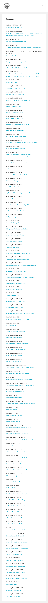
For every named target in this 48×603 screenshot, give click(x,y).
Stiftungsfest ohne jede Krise (14, 476)
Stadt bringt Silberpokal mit (14, 590)
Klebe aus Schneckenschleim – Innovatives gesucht (20, 277)
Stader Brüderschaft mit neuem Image (16, 542)
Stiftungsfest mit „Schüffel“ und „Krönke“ (17, 373)
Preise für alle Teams (11, 584)
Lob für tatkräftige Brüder (13, 421)
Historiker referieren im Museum (15, 94)
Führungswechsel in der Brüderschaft (16, 482)
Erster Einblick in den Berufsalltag (15, 500)
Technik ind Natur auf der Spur (14, 307)
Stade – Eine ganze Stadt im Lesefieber (16, 578)
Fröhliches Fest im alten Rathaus (15, 524)
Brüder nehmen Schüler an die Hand (16, 518)
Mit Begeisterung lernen (13, 217)
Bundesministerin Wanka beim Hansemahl (18, 211)
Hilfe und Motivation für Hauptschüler (17, 433)
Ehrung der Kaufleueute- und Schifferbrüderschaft (20, 313)
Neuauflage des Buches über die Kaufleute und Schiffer (21, 440)
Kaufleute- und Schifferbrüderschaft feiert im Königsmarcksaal (23, 47)
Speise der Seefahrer (11, 409)
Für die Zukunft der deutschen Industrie (17, 163)
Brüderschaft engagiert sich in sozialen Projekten (20, 367)
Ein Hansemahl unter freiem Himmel (16, 271)
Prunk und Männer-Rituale (13, 106)
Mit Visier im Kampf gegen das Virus (16, 41)
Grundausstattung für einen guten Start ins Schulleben (21, 142)
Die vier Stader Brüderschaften (14, 112)
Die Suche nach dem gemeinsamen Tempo (17, 124)
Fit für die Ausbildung (12, 181)
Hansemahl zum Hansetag (13, 361)
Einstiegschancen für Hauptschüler (16, 536)
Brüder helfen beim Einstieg (13, 596)
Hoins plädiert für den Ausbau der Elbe (17, 229)
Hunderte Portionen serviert (14, 415)
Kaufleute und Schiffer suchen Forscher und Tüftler (20, 403)
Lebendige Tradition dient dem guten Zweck (18, 154)
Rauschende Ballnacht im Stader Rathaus (17, 175)
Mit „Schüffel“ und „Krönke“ (13, 223)
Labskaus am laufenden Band (14, 169)
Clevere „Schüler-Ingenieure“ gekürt (16, 331)
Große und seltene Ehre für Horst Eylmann (18, 319)
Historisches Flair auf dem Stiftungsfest (17, 494)
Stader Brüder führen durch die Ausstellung (18, 100)
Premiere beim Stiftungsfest (14, 289)
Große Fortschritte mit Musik (14, 560)
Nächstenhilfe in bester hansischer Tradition (18, 427)
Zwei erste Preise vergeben (13, 199)
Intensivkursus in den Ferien (14, 187)
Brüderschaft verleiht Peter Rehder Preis (17, 68)
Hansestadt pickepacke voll (13, 464)
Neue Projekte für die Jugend (14, 397)
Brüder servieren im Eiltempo (14, 512)
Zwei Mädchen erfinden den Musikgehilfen (18, 205)
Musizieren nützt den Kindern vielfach (16, 349)
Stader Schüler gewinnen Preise (15, 235)
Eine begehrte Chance (12, 488)
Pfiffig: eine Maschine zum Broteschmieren (18, 253)
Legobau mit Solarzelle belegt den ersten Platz (19, 193)
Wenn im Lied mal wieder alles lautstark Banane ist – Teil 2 (22, 76)
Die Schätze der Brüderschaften (15, 130)
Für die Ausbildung (11, 325)
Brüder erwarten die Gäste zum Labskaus (17, 470)
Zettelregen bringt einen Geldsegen (16, 148)
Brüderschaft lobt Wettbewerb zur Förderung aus (20, 385)
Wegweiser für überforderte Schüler (16, 530)
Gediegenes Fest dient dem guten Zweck (17, 62)
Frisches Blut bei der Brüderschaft (15, 506)
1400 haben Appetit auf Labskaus (15, 355)
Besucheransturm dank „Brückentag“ (16, 458)
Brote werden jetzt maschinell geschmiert (17, 259)
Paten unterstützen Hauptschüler (15, 566)
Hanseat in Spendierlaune (13, 56)
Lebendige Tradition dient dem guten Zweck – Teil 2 (20, 157)
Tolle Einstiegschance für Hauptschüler (17, 548)
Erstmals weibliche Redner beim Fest (16, 301)
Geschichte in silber (11, 82)
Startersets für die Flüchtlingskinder (16, 136)
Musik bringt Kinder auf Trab (14, 554)
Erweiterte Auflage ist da (13, 446)
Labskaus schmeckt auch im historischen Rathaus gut (21, 265)
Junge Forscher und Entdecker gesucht (16, 283)
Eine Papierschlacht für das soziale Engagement (19, 379)
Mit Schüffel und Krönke (12, 295)
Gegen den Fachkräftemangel (14, 241)
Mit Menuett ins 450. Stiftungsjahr (16, 572)
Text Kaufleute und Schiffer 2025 (15, 27)
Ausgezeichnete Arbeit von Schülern (16, 88)
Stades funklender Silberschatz (14, 118)
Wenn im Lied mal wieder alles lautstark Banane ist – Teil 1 (22, 74)
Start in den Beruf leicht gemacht (15, 391)
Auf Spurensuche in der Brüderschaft (16, 452)
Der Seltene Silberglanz (12, 247)
